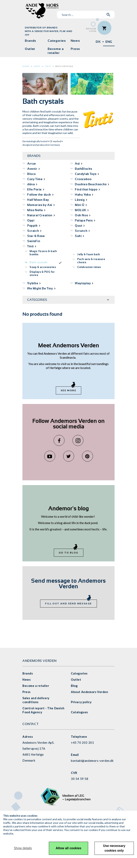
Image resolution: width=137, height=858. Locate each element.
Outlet (30, 48)
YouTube (49, 456)
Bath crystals (64, 66)
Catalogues (79, 712)
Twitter (68, 456)
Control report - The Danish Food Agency (43, 710)
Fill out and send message (68, 603)
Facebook (59, 440)
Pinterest (87, 456)
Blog (74, 685)
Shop (37, 66)
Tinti (47, 66)
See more (68, 390)
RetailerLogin (91, 30)
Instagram (77, 440)
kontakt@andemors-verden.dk (92, 760)
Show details (23, 848)
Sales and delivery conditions (35, 700)
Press (75, 48)
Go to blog (68, 552)
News (75, 40)
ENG (108, 41)
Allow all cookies (68, 848)
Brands (30, 40)
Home (25, 66)
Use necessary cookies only (114, 848)
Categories (57, 40)
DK (98, 41)
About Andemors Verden (89, 692)
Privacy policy (81, 702)
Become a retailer (56, 50)
